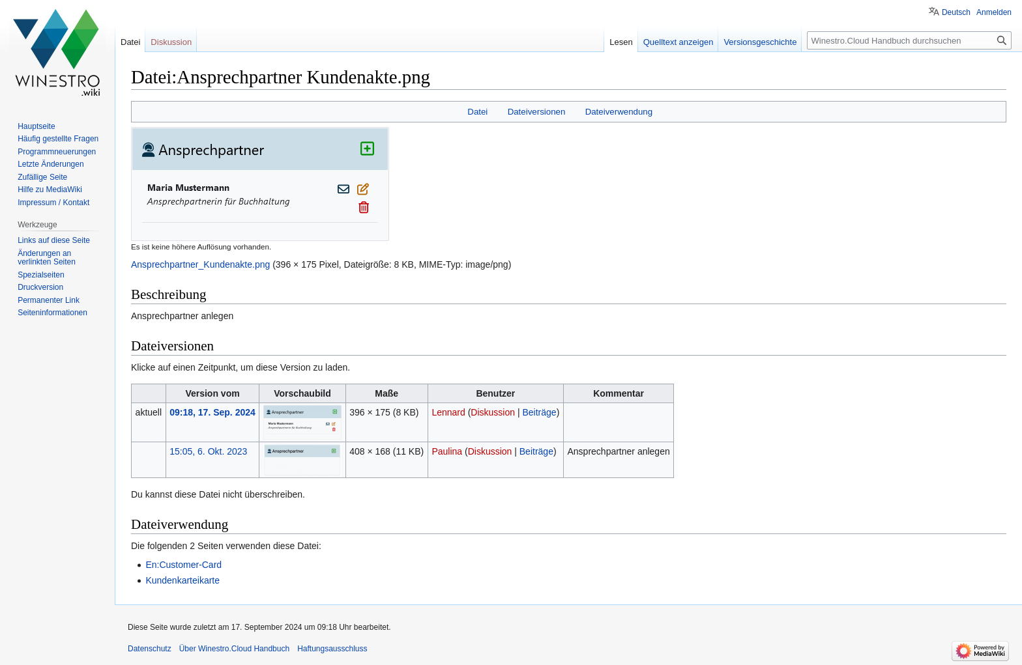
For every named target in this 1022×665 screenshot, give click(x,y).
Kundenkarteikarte (182, 580)
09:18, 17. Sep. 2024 (212, 412)
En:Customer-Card (183, 564)
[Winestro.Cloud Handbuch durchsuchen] (909, 40)
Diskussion (493, 412)
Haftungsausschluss (332, 648)
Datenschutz (149, 648)
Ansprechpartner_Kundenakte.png (200, 264)
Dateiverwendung (619, 112)
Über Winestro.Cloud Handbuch (234, 648)
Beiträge (539, 412)
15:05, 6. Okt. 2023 (208, 451)
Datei (477, 112)
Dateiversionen (537, 112)
